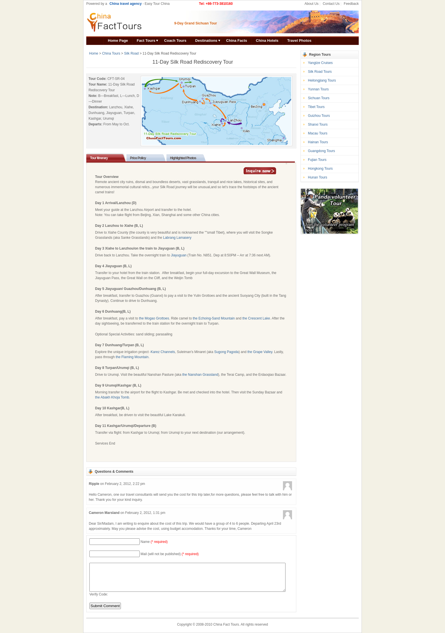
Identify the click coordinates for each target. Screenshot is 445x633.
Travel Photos (299, 40)
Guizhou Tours (319, 116)
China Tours (111, 53)
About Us (311, 4)
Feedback (351, 4)
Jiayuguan (178, 255)
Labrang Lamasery (177, 238)
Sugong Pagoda (226, 352)
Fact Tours (146, 40)
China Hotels (267, 40)
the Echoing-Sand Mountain (214, 318)
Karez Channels (163, 352)
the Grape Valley (259, 352)
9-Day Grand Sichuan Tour (195, 23)
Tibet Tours (316, 107)
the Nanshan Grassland (200, 375)
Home (93, 53)
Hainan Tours (318, 142)
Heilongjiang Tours (322, 80)
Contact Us (331, 4)
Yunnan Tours (318, 89)
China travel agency (126, 4)
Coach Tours (175, 40)
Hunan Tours (317, 177)
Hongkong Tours (320, 169)
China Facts (236, 40)
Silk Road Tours (320, 72)
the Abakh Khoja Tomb (112, 397)
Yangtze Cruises (320, 63)
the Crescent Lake (256, 318)
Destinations (206, 40)
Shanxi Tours (318, 124)
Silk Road (131, 53)
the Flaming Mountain (132, 357)
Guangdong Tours (321, 151)
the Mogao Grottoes (154, 318)
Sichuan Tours (318, 98)
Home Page (118, 40)
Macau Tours (317, 133)
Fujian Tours (317, 160)
